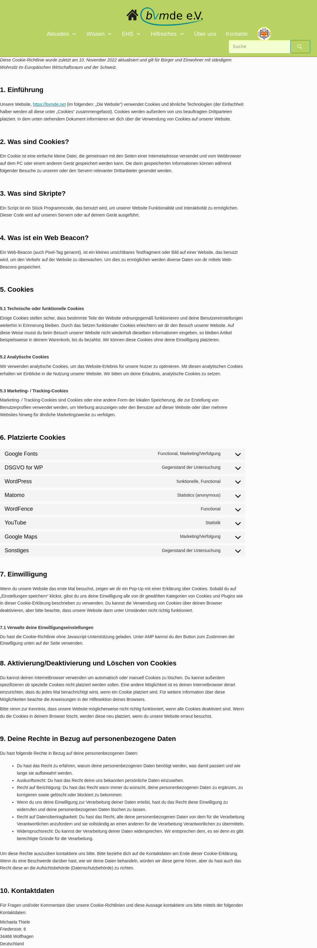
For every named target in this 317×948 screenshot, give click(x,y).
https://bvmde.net (49, 104)
